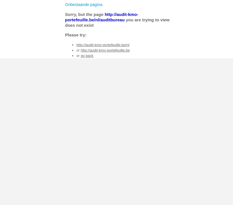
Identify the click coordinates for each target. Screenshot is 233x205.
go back (87, 56)
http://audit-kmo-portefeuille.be (105, 50)
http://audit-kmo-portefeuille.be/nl (102, 45)
